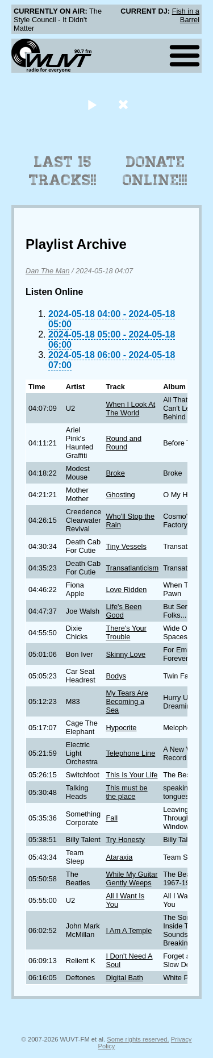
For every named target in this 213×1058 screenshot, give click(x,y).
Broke (115, 473)
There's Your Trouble (126, 632)
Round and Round (123, 442)
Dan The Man (48, 270)
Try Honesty (125, 839)
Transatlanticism (132, 568)
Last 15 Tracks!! (63, 171)
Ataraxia (119, 857)
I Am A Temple (129, 930)
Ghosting (120, 494)
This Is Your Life (131, 774)
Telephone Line (130, 753)
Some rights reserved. (138, 1039)
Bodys (116, 676)
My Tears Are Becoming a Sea (127, 701)
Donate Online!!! (155, 171)
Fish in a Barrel (185, 15)
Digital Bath (124, 977)
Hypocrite (121, 727)
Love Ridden (126, 589)
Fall (112, 818)
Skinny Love (125, 654)
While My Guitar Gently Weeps (131, 878)
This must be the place (126, 792)
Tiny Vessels (126, 546)
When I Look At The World (130, 408)
